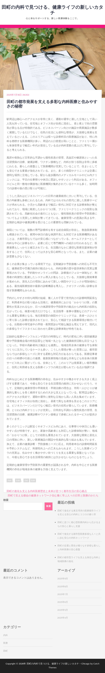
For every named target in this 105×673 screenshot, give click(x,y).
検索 (5, 500)
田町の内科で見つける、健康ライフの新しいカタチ (52, 10)
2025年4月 (62, 617)
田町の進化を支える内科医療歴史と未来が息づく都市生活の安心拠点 (47, 491)
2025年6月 (62, 602)
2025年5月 (62, 610)
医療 (18, 480)
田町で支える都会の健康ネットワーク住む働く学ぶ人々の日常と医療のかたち (53, 496)
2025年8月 (62, 586)
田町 (26, 480)
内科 (9, 480)
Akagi (25, 95)
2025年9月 (62, 578)
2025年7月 (62, 594)
